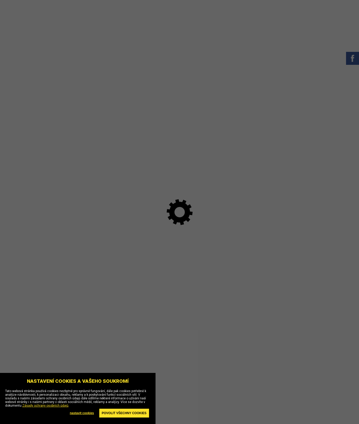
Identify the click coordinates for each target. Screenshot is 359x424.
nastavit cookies (82, 413)
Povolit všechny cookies (124, 413)
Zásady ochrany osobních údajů (45, 405)
